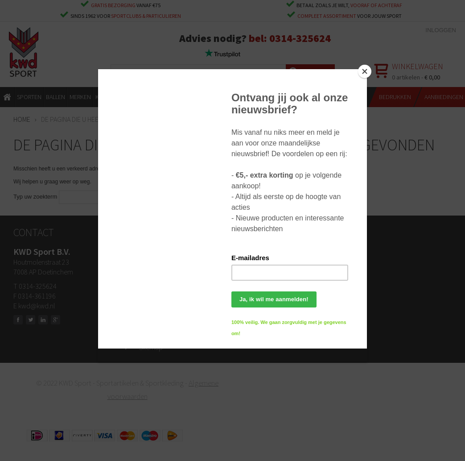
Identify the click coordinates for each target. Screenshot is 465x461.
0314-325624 (300, 38)
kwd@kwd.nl (36, 305)
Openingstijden (160, 266)
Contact (150, 253)
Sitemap (151, 347)
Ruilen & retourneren (168, 280)
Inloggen (440, 30)
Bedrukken (154, 307)
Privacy (149, 333)
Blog (145, 320)
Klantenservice (160, 293)
